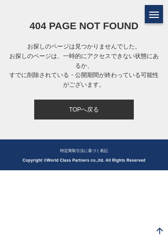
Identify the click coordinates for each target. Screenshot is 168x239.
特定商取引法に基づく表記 (84, 150)
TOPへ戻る (84, 109)
